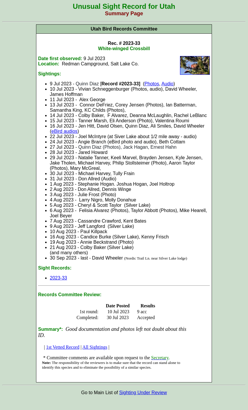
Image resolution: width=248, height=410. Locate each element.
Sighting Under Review (143, 392)
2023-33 (58, 277)
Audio (168, 83)
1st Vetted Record (62, 347)
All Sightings (94, 347)
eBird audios (64, 131)
